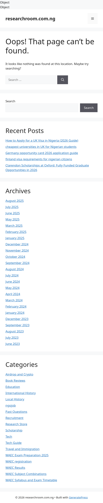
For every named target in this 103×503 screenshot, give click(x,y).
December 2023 (16, 319)
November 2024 (17, 250)
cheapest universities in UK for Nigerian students (40, 147)
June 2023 (12, 344)
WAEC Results (15, 467)
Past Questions (16, 411)
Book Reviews (15, 380)
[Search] (62, 79)
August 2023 (14, 331)
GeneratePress (78, 497)
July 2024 (12, 275)
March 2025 (14, 225)
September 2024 (17, 263)
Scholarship (13, 430)
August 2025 (14, 201)
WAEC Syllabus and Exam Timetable (31, 480)
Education (12, 387)
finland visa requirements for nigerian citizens (38, 159)
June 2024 (12, 281)
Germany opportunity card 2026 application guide (41, 153)
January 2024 (14, 313)
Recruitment (14, 418)
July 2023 (12, 337)
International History (20, 393)
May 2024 (12, 288)
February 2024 (15, 306)
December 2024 (16, 244)
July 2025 (12, 207)
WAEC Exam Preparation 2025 (26, 455)
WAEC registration (18, 461)
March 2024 (14, 300)
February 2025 (15, 232)
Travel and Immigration (22, 449)
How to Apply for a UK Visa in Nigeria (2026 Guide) (41, 140)
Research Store (16, 424)
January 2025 (14, 238)
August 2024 (14, 269)
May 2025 (12, 219)
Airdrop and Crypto (19, 374)
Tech (8, 436)
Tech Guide (13, 443)
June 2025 (12, 213)
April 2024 (12, 294)
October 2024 (15, 257)
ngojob (10, 405)
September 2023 (17, 325)
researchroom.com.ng (30, 18)
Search (10, 101)
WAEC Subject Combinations (25, 474)
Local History (14, 399)
